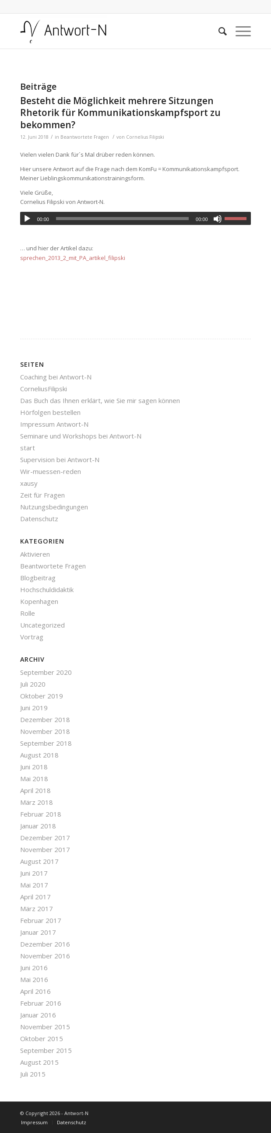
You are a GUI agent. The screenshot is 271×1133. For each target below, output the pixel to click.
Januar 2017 (38, 932)
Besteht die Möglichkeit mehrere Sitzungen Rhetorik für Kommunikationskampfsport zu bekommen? (120, 113)
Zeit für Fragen (42, 495)
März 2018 (36, 802)
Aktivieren (35, 554)
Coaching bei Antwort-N (56, 376)
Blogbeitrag (38, 577)
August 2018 (39, 755)
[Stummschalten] (217, 218)
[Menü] (239, 31)
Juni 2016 (34, 967)
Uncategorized (42, 625)
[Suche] (218, 31)
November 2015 (45, 1026)
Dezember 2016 (45, 944)
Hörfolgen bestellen (50, 412)
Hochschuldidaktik (47, 589)
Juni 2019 (34, 707)
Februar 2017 (40, 920)
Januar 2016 (38, 1014)
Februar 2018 (40, 814)
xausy (29, 483)
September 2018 (46, 743)
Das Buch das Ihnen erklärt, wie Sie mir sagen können (100, 400)
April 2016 (35, 991)
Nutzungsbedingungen (54, 506)
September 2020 (46, 672)
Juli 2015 (33, 1074)
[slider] (122, 218)
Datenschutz (39, 518)
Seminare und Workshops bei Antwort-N (80, 435)
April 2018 (35, 790)
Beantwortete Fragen (84, 137)
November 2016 (45, 955)
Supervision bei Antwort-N (59, 459)
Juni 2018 (34, 766)
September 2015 (46, 1050)
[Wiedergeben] (27, 218)
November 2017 (45, 849)
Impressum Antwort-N (54, 424)
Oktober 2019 (41, 695)
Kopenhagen (39, 601)
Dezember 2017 (45, 837)
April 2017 (35, 896)
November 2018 (45, 731)
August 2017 (39, 861)
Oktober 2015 (41, 1038)
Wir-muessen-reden (50, 471)
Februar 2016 (40, 1003)
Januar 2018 (38, 825)
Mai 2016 (34, 979)
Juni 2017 (34, 873)
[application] (135, 218)
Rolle (27, 613)
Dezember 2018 (45, 719)
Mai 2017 (34, 884)
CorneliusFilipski (43, 388)
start (27, 447)
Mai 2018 (34, 778)
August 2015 (39, 1062)
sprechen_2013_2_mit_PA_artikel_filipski (72, 258)
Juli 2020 (33, 684)
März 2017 (36, 908)
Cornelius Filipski (145, 137)
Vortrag (31, 636)
